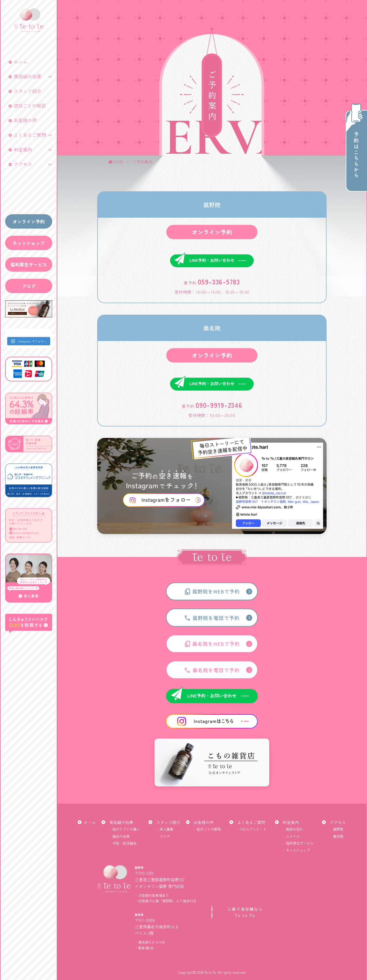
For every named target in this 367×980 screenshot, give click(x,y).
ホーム (21, 61)
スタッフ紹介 (27, 90)
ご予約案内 (142, 162)
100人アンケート (253, 829)
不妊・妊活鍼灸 (124, 843)
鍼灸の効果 (121, 836)
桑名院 (338, 836)
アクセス (23, 164)
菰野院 (338, 829)
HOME (118, 162)
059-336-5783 (219, 306)
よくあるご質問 (30, 134)
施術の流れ (294, 829)
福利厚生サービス (28, 264)
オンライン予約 (29, 221)
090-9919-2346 (219, 429)
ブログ (29, 285)
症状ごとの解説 (30, 105)
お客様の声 (25, 120)
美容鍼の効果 (27, 76)
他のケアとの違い (126, 829)
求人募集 (166, 829)
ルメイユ (293, 836)
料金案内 (23, 149)
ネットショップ (29, 242)
